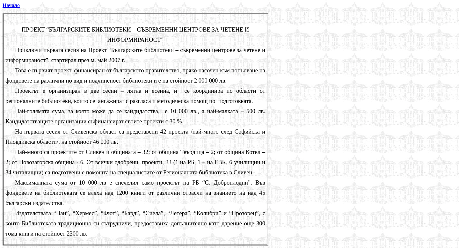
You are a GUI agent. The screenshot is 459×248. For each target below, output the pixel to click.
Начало (11, 5)
